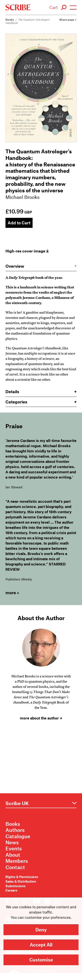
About (12, 855)
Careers (11, 890)
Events (13, 848)
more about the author (41, 718)
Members (16, 861)
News (12, 842)
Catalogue (17, 836)
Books (9, 19)
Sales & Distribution (20, 881)
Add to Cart (19, 222)
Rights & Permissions (21, 877)
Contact (15, 867)
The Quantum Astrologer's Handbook (27, 21)
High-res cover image (27, 251)
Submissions (15, 886)
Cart (53, 7)
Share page (68, 19)
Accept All (41, 944)
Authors (15, 830)
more (12, 593)
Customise (41, 959)
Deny (41, 929)
